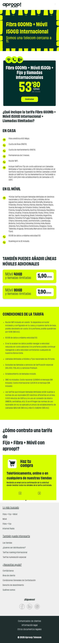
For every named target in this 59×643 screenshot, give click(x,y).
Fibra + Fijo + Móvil (10, 514)
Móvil (5, 519)
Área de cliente (9, 576)
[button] (20, 493)
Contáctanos (8, 571)
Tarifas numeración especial (14, 557)
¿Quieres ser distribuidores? (14, 548)
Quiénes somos (9, 590)
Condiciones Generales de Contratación (19, 580)
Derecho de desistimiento (13, 585)
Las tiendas (7, 543)
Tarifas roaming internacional (15, 553)
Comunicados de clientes (29, 621)
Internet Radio (9, 529)
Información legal (29, 625)
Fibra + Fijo (7, 524)
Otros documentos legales (29, 629)
